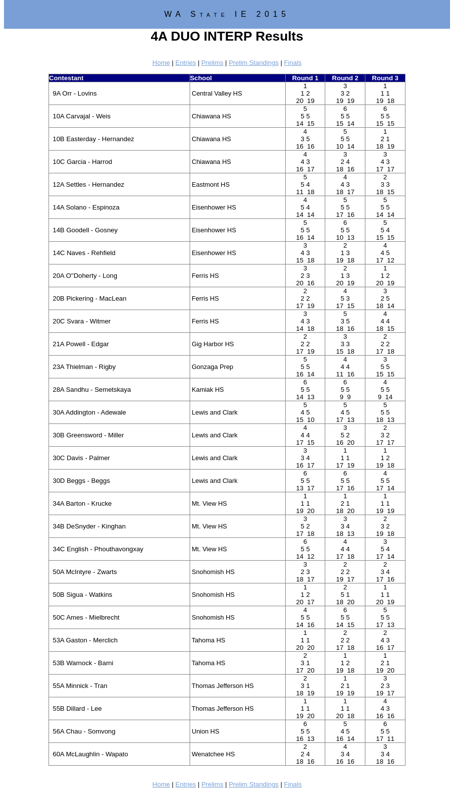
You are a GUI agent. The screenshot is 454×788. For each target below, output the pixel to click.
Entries (185, 62)
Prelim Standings (254, 62)
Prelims (212, 62)
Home (161, 62)
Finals (293, 62)
